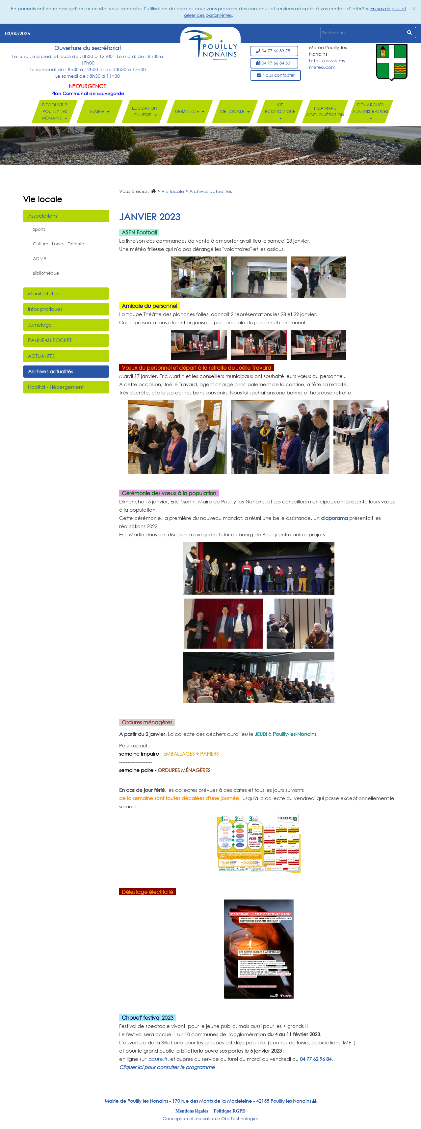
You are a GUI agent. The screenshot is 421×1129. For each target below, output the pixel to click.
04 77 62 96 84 (315, 1059)
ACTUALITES (41, 356)
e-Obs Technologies (237, 1118)
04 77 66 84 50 (274, 63)
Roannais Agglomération (325, 111)
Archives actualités (50, 371)
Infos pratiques (45, 309)
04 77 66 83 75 (274, 51)
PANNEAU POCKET (49, 340)
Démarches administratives (370, 110)
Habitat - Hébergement (56, 387)
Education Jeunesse (144, 111)
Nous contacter (276, 75)
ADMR (39, 258)
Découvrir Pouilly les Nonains (54, 111)
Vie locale (235, 111)
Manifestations (45, 293)
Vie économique (280, 110)
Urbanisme (189, 111)
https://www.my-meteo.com (328, 63)
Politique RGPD (230, 1111)
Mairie (99, 111)
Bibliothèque (46, 273)
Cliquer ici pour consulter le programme (167, 1067)
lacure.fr (157, 1059)
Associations (42, 215)
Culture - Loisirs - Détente (58, 244)
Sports (39, 229)
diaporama (334, 518)
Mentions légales (191, 1111)
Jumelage (40, 324)
